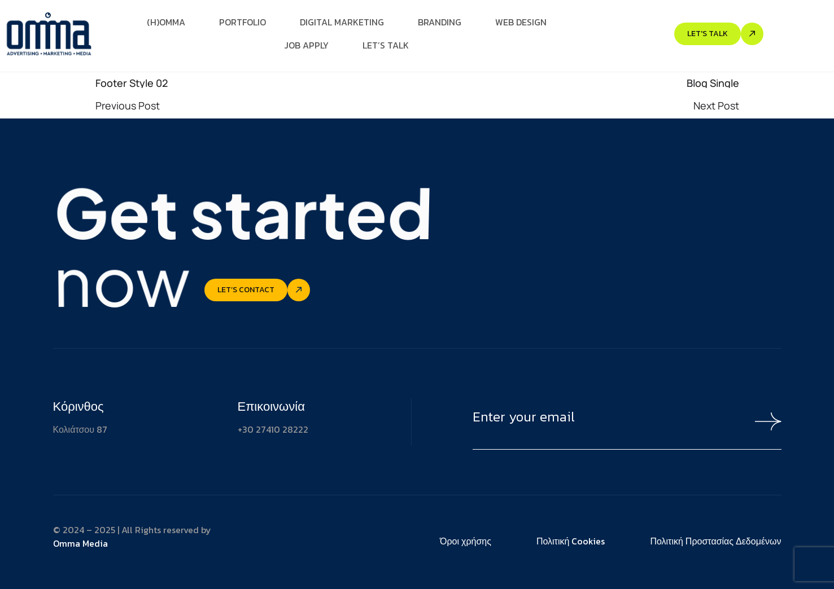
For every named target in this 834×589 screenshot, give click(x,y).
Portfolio (242, 22)
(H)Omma (166, 22)
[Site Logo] (48, 32)
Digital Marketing (342, 22)
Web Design (521, 22)
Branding (439, 22)
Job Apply (306, 45)
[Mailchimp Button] (762, 421)
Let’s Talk (386, 45)
